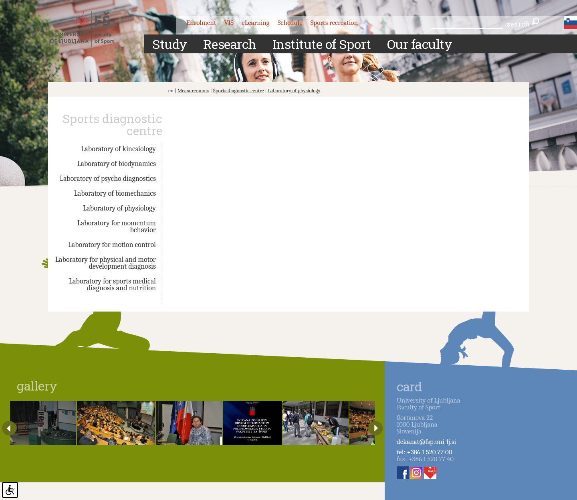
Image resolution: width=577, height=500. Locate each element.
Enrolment (201, 22)
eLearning (256, 22)
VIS (229, 22)
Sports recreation (334, 22)
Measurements (193, 90)
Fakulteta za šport (89, 29)
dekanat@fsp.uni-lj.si (426, 441)
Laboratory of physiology (294, 90)
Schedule (290, 22)
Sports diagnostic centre (238, 90)
